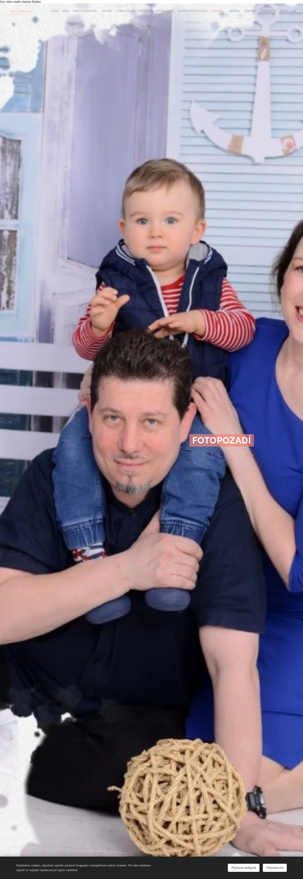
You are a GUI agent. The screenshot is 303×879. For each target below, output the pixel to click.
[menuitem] (221, 11)
